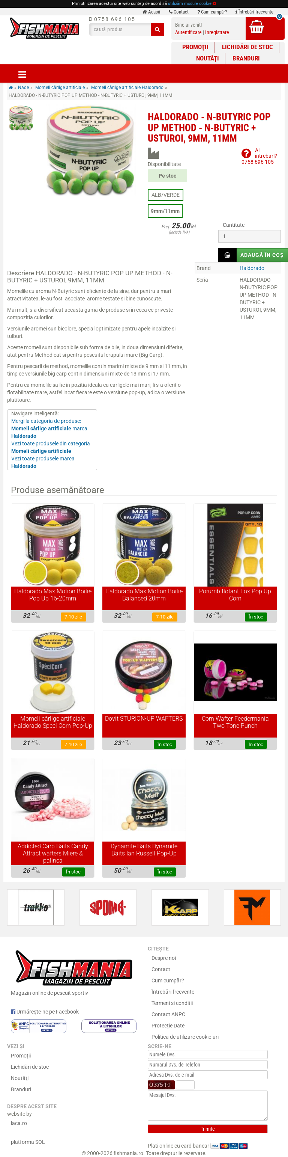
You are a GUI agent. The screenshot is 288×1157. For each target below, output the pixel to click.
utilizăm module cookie (190, 3)
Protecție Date (168, 1026)
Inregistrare (217, 32)
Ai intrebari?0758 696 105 (259, 156)
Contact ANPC (168, 1014)
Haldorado (252, 268)
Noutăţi (207, 58)
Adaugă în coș (262, 255)
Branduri (246, 58)
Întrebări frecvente (254, 12)
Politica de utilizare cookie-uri (185, 1037)
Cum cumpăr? (212, 12)
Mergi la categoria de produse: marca (49, 428)
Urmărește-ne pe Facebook (45, 1012)
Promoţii (195, 47)
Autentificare (188, 32)
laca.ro (19, 1123)
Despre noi (164, 958)
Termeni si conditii (172, 1003)
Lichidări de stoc (247, 47)
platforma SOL (28, 1142)
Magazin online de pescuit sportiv (73, 971)
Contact (179, 12)
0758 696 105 (112, 19)
